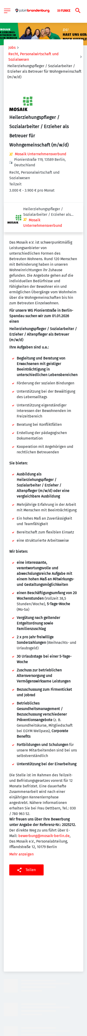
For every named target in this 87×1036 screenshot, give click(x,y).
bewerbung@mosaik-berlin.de (44, 806)
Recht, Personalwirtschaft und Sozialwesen (33, 57)
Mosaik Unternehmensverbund (40, 154)
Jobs (12, 47)
